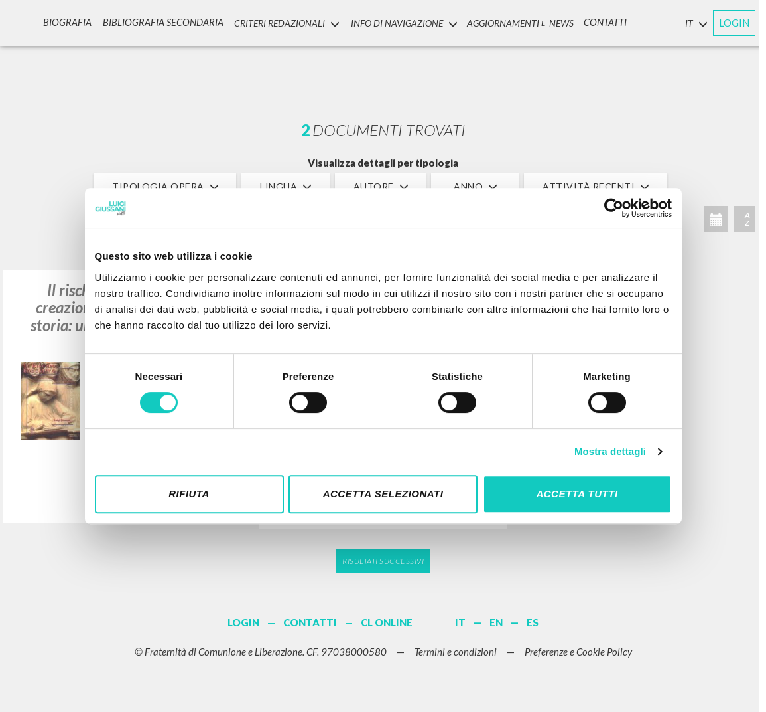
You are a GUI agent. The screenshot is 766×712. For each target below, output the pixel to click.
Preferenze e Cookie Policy (578, 652)
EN (496, 622)
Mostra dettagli (610, 451)
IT (460, 622)
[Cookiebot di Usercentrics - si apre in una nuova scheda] (614, 208)
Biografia (70, 22)
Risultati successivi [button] (383, 561)
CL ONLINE (387, 622)
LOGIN (734, 22)
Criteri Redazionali (281, 22)
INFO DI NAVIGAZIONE (398, 22)
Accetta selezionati (383, 493)
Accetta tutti (576, 493)
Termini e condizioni (456, 652)
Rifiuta (189, 493)
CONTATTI (601, 22)
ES (533, 622)
